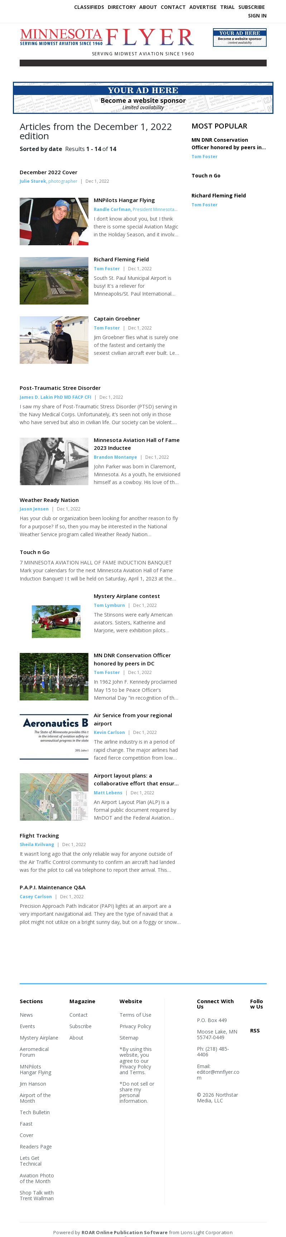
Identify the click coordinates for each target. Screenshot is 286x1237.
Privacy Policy (135, 1016)
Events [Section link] (27, 1016)
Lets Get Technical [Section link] (31, 1151)
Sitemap (129, 1027)
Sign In (257, 15)
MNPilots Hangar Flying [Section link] (35, 1059)
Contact (173, 7)
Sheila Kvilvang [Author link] (37, 834)
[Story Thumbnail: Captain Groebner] (54, 362)
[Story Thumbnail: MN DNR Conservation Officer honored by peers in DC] (54, 688)
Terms (137, 1062)
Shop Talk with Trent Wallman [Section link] (37, 1185)
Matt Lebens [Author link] (108, 783)
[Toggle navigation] (24, 64)
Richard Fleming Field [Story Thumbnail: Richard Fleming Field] (219, 195)
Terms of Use (135, 1004)
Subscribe (251, 7)
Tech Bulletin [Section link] (35, 1102)
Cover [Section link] (26, 1125)
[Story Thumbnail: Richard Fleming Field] (54, 302)
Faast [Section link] (26, 1113)
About (148, 7)
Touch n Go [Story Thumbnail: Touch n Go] (206, 175)
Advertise (203, 7)
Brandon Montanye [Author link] (115, 447)
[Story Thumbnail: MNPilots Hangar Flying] (54, 243)
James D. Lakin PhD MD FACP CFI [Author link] (55, 387)
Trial (227, 7)
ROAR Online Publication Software (125, 1222)
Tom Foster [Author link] (107, 269)
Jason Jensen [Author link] (34, 499)
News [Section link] (26, 1004)
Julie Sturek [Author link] (33, 181)
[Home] (111, 44)
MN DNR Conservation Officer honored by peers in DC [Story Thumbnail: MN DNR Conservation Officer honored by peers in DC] (227, 147)
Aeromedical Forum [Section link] (34, 1042)
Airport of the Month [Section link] (35, 1088)
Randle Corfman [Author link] (112, 209)
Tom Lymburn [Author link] (109, 595)
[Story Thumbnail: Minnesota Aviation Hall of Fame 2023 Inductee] (54, 473)
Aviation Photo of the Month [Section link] (37, 1168)
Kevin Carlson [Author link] (109, 722)
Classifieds (89, 7)
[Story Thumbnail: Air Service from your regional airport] (54, 748)
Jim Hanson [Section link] (33, 1073)
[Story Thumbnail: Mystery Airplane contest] (54, 629)
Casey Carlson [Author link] (36, 887)
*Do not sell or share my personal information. (137, 1082)
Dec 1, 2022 (97, 181)
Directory (122, 7)
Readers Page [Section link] (36, 1136)
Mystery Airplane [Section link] (39, 1027)
